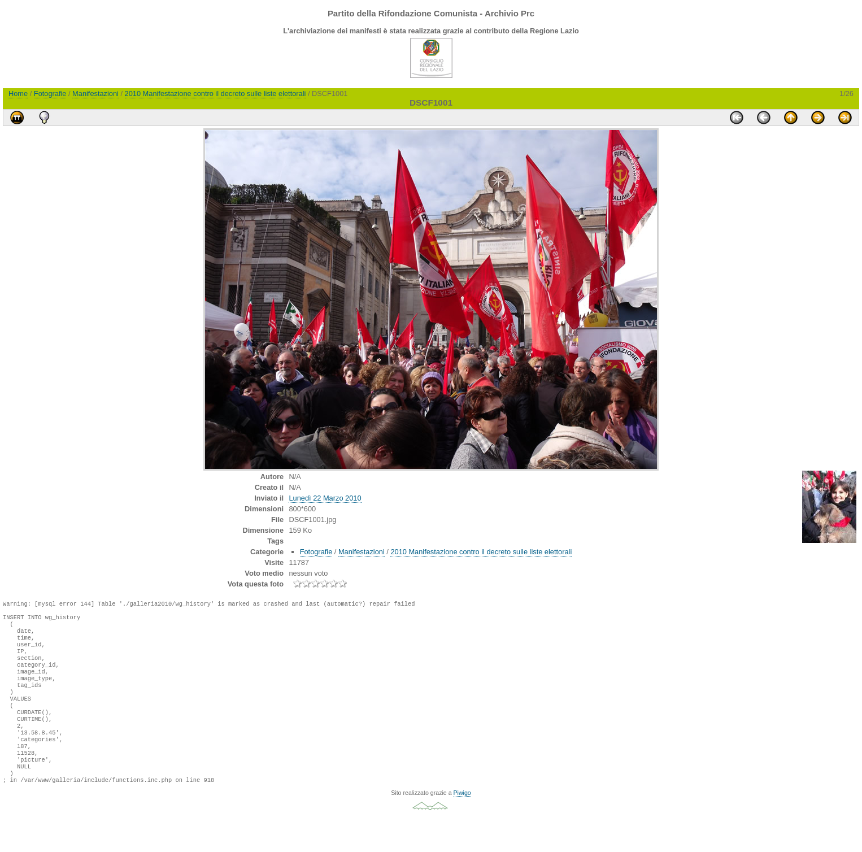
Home (18, 93)
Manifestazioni (95, 93)
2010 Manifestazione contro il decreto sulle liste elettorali (215, 93)
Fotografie (50, 93)
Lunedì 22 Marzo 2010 (325, 498)
